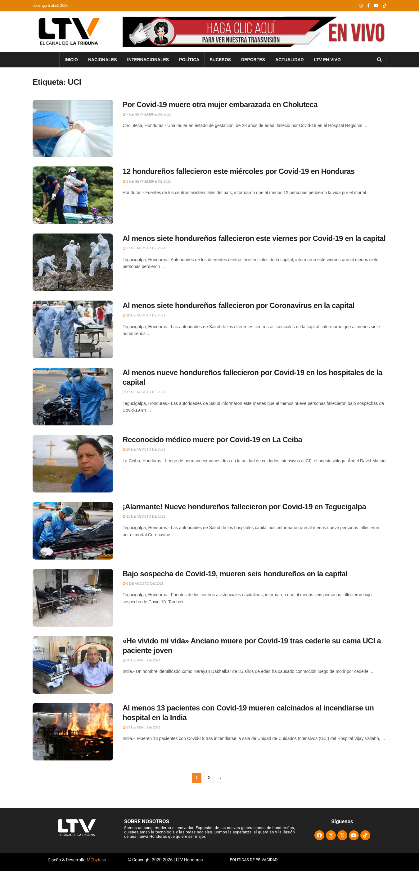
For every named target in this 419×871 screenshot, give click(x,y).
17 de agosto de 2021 (144, 392)
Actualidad (289, 59)
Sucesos (220, 59)
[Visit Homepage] (68, 32)
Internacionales (148, 59)
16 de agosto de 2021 (144, 449)
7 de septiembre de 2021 (147, 114)
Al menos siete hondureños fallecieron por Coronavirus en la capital (238, 305)
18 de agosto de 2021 (144, 315)
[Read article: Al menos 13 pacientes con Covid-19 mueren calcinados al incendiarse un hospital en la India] (73, 732)
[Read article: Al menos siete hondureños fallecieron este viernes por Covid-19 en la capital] (73, 262)
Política (189, 59)
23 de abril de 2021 (141, 727)
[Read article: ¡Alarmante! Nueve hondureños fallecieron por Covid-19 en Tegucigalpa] (73, 531)
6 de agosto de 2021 (143, 583)
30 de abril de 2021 (141, 660)
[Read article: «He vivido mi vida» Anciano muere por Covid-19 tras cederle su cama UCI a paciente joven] (73, 665)
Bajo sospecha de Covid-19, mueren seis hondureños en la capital (235, 573)
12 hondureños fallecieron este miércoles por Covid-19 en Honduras (239, 171)
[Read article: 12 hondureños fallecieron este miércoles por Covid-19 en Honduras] (73, 195)
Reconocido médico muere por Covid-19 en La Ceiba (212, 439)
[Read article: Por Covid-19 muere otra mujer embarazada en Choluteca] (73, 128)
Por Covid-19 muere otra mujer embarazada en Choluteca (220, 104)
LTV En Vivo (327, 59)
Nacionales (102, 59)
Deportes (253, 59)
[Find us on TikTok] (384, 5)
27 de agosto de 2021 (144, 248)
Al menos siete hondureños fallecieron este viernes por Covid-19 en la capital (254, 238)
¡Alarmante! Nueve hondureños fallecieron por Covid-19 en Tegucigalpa (244, 506)
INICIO (71, 59)
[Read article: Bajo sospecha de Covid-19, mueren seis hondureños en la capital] (73, 598)
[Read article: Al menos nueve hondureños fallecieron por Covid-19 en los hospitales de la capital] (73, 396)
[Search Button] (379, 59)
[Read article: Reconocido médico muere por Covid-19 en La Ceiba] (73, 463)
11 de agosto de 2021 (144, 516)
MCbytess (96, 859)
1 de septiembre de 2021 (147, 181)
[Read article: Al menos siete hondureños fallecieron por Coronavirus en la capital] (73, 329)
